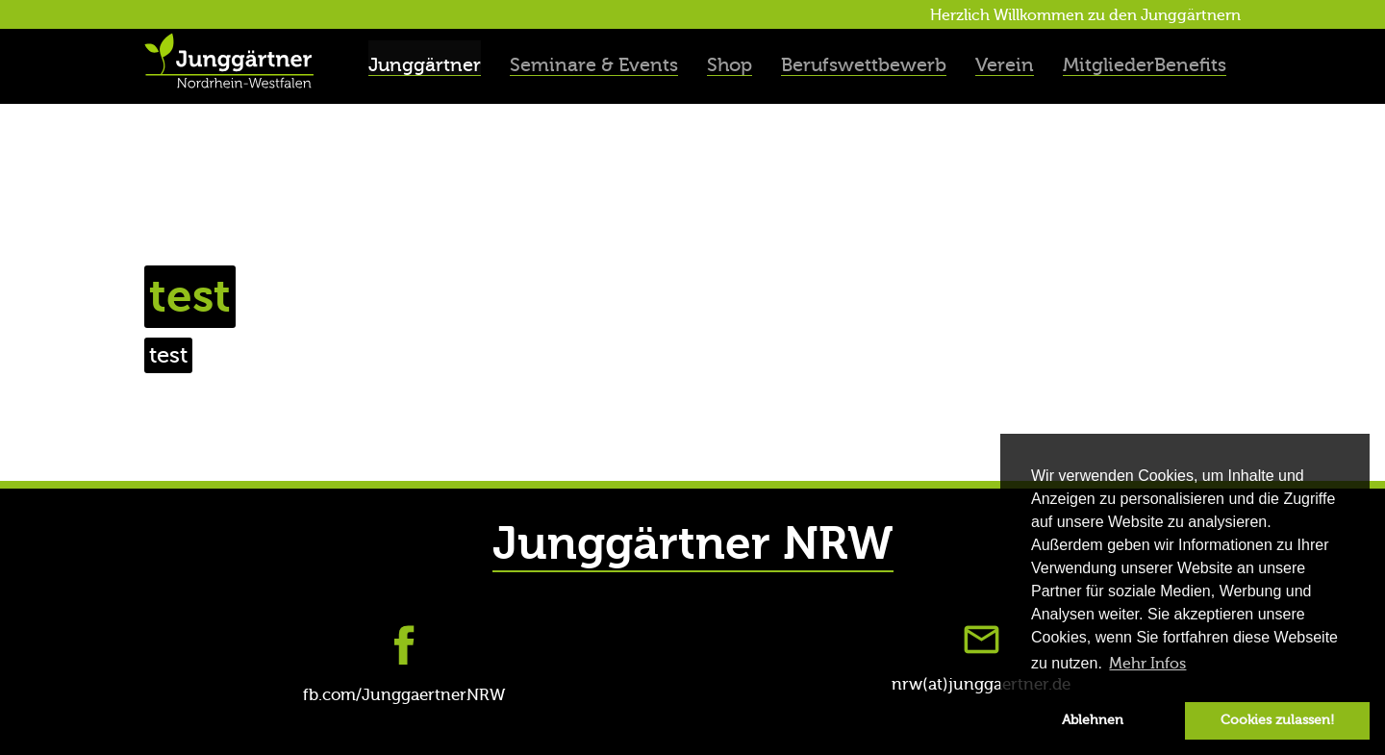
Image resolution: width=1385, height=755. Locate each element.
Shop (729, 65)
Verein (1004, 65)
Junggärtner (424, 65)
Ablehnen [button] (1092, 720)
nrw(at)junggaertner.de (981, 684)
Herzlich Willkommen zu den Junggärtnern (1085, 15)
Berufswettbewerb (863, 65)
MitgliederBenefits (1144, 65)
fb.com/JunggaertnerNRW (404, 695)
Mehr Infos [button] (1147, 663)
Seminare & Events (594, 65)
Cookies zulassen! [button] (1277, 720)
